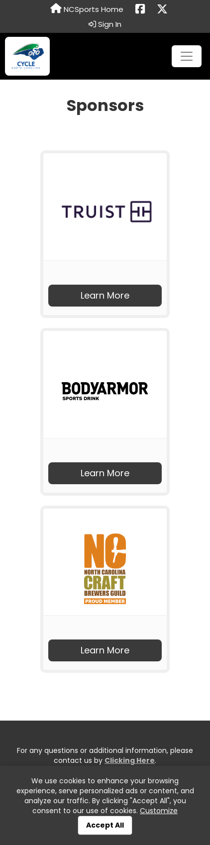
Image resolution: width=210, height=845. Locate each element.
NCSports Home (86, 8)
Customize (159, 811)
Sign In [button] (105, 24)
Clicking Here (130, 760)
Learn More (105, 295)
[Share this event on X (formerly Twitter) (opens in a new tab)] (162, 9)
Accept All (105, 825)
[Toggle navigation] (187, 56)
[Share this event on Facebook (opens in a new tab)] (140, 9)
